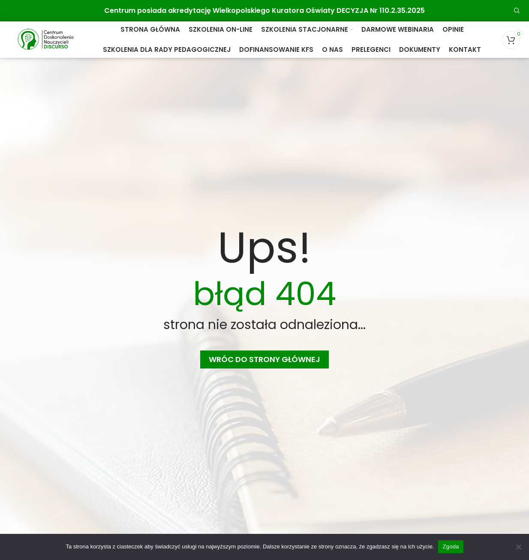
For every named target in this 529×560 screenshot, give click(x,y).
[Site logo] (45, 39)
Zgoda (450, 546)
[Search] (517, 10)
